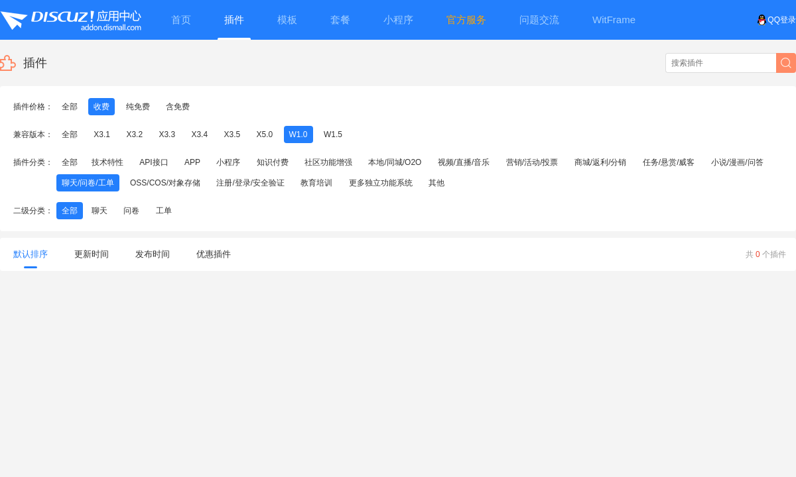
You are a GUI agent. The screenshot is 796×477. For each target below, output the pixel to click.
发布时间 (152, 254)
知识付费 (273, 162)
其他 (436, 182)
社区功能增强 (328, 162)
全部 (70, 106)
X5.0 (265, 134)
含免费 (178, 106)
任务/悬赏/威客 (669, 162)
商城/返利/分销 (600, 162)
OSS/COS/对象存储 (165, 182)
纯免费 (138, 106)
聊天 (99, 210)
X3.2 (134, 134)
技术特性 (107, 162)
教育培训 (316, 182)
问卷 (131, 210)
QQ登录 (776, 20)
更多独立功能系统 (381, 182)
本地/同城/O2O (394, 162)
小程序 (228, 162)
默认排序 (30, 258)
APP (192, 162)
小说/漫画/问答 (737, 162)
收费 (101, 106)
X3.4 (199, 134)
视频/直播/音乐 (464, 162)
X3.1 (102, 134)
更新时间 (91, 254)
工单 (164, 210)
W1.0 (298, 134)
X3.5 (232, 134)
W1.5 (333, 134)
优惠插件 (213, 254)
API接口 (153, 162)
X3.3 (167, 134)
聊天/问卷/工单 (88, 182)
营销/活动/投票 (532, 162)
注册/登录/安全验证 (250, 182)
